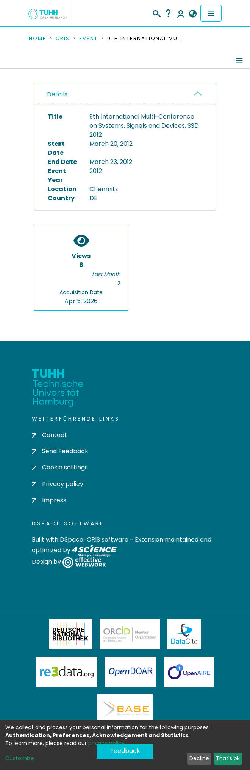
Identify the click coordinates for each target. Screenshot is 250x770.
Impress (49, 500)
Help (168, 13)
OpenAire (189, 671)
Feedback (125, 751)
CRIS (63, 38)
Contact (49, 435)
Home (37, 38)
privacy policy (106, 743)
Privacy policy (57, 484)
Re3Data (67, 671)
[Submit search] (156, 12)
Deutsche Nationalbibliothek (70, 634)
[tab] (125, 94)
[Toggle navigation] (211, 13)
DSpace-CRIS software (94, 539)
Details (57, 94)
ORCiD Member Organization (129, 634)
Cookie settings (60, 467)
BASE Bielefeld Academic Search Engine (125, 709)
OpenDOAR (131, 671)
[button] (192, 14)
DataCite (184, 634)
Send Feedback (60, 451)
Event (88, 38)
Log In (180, 13)
